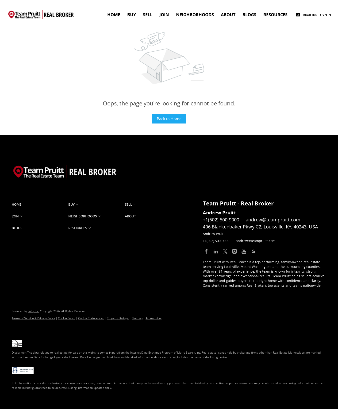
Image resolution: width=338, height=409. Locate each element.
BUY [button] (131, 14)
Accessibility (153, 318)
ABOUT (228, 14)
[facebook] (206, 251)
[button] (40, 204)
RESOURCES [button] (275, 14)
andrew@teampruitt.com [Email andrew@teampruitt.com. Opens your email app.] (273, 219)
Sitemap (137, 318)
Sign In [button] (325, 15)
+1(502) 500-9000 (221, 219)
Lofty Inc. (33, 311)
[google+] (253, 251)
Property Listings (118, 318)
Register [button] (310, 15)
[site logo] (69, 162)
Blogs (249, 14)
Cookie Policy (66, 318)
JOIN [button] (164, 14)
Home (113, 14)
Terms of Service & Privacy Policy (33, 318)
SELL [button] (147, 14)
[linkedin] (215, 251)
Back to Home (169, 118)
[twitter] (225, 251)
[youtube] (243, 251)
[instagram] (234, 251)
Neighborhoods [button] (195, 14)
